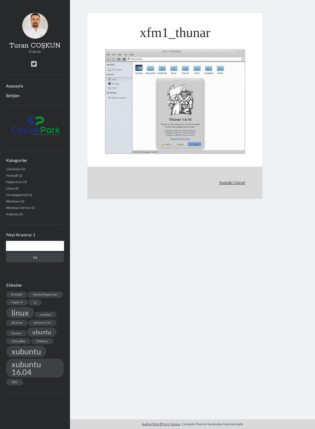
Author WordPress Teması (161, 424)
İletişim (13, 95)
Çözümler (13, 169)
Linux (10, 188)
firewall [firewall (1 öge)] (17, 294)
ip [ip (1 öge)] (35, 302)
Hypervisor (14, 182)
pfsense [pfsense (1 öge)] (17, 322)
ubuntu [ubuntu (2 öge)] (41, 332)
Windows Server (18, 208)
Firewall (12, 175)
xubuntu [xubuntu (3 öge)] (26, 351)
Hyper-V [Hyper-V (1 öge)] (17, 302)
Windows (13, 201)
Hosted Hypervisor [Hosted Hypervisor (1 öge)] (45, 294)
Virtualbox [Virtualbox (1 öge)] (18, 341)
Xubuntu (12, 214)
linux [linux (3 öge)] (20, 312)
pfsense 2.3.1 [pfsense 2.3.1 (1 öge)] (42, 322)
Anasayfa (14, 85)
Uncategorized (17, 195)
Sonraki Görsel (232, 182)
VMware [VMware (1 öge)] (42, 341)
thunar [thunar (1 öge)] (16, 333)
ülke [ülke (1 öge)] (15, 382)
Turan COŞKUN (35, 45)
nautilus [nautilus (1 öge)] (45, 314)
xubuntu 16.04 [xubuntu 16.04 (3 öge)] (26, 368)
